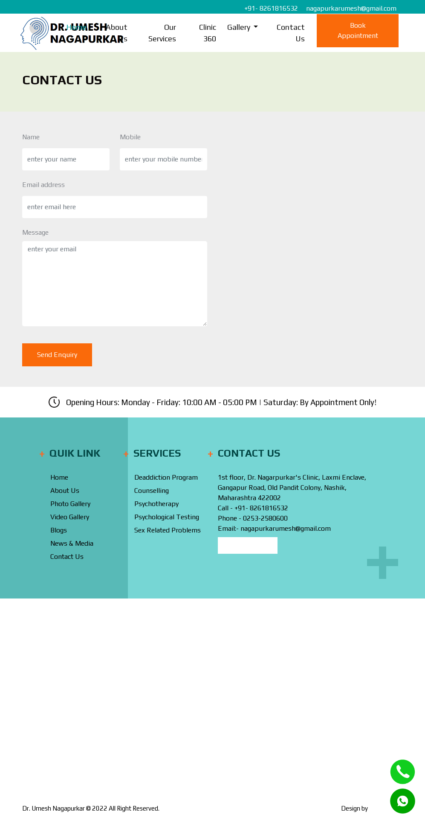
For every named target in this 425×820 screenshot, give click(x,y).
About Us (116, 33)
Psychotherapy (156, 504)
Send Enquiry (57, 355)
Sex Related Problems (167, 530)
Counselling (151, 490)
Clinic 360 (207, 33)
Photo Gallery (70, 504)
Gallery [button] (239, 27)
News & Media (71, 543)
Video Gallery (69, 517)
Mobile (130, 137)
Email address (43, 185)
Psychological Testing (166, 517)
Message (35, 232)
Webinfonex (386, 808)
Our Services (162, 33)
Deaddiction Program (166, 477)
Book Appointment (358, 30)
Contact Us (291, 33)
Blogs (58, 530)
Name (31, 137)
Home (76, 27)
